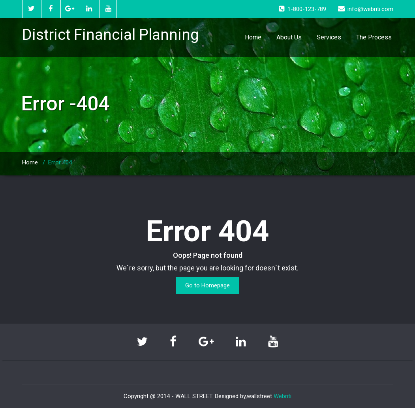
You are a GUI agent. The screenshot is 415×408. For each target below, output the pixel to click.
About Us (289, 37)
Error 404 (60, 162)
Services (329, 37)
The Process (374, 37)
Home (253, 37)
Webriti (282, 396)
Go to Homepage (207, 285)
